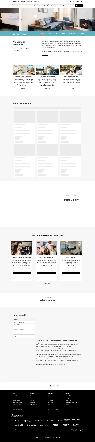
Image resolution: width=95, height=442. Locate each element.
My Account (32, 398)
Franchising (50, 402)
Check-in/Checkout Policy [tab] (20, 322)
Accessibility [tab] (17, 324)
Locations (15, 398)
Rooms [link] (50, 33)
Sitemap (67, 404)
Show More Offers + (47, 283)
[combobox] (24, 5)
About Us (50, 395)
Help (81, 1)
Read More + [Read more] (45, 55)
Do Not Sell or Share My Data (72, 402)
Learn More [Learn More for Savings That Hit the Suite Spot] (21, 276)
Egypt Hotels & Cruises (17, 402)
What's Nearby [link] (71, 33)
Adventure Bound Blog (17, 409)
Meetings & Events (37, 1)
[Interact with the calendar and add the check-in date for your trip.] (47, 5)
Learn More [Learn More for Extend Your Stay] (71, 276)
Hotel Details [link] (81, 33)
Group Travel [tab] (24, 333)
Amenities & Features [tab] (24, 329)
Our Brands (23, 1)
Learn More (23, 88)
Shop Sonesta (33, 406)
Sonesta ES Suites (16, 377)
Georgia (29, 377)
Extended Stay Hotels (17, 404)
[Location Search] (24, 5)
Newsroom (50, 406)
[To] (44, 6)
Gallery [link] (56, 33)
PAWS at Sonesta (33, 404)
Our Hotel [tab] (24, 319)
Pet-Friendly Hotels (16, 406)
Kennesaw (34, 377)
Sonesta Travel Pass (52, 398)
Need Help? (32, 400)
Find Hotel (78, 5)
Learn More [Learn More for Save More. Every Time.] (46, 276)
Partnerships (50, 400)
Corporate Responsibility (53, 409)
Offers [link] (63, 33)
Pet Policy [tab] (16, 327)
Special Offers (29, 1)
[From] (39, 6)
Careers (49, 404)
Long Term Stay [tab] (17, 336)
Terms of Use (68, 400)
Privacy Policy (69, 395)
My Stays (77, 1)
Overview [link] (43, 33)
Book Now (21, 273)
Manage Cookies (69, 398)
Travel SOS (32, 402)
